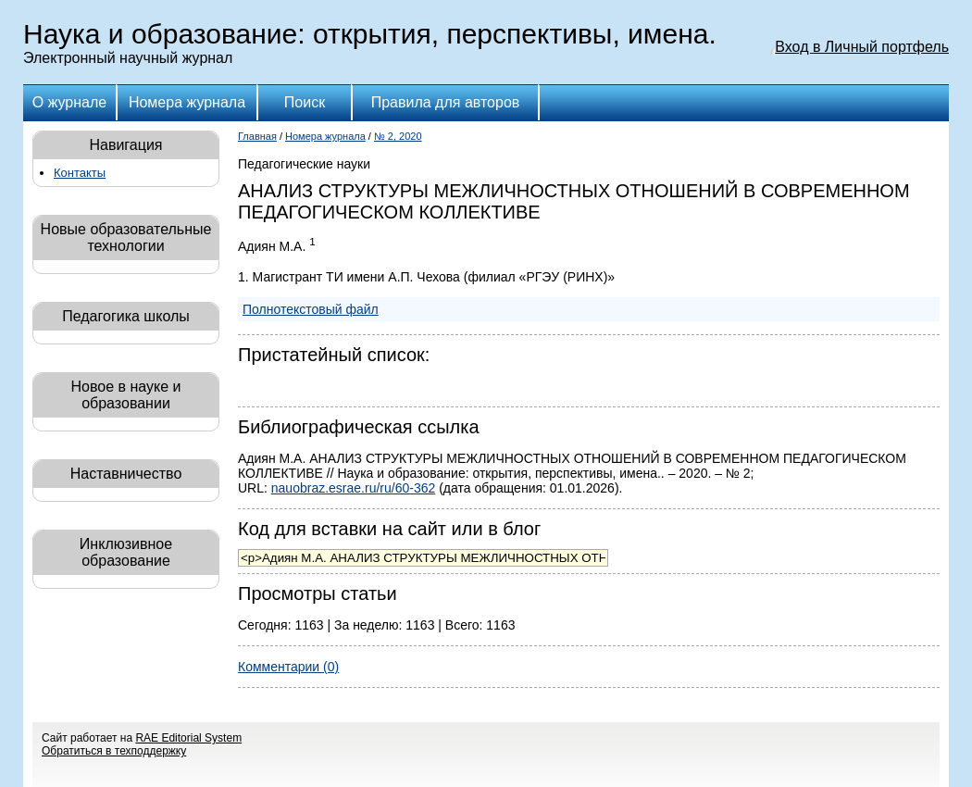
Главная (257, 136)
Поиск (304, 102)
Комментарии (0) (288, 666)
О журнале (69, 102)
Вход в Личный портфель (862, 47)
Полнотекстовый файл (311, 309)
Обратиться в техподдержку (114, 750)
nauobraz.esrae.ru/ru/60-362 (353, 488)
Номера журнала (187, 102)
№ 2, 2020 (398, 136)
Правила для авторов (445, 102)
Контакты (80, 173)
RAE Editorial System (188, 737)
